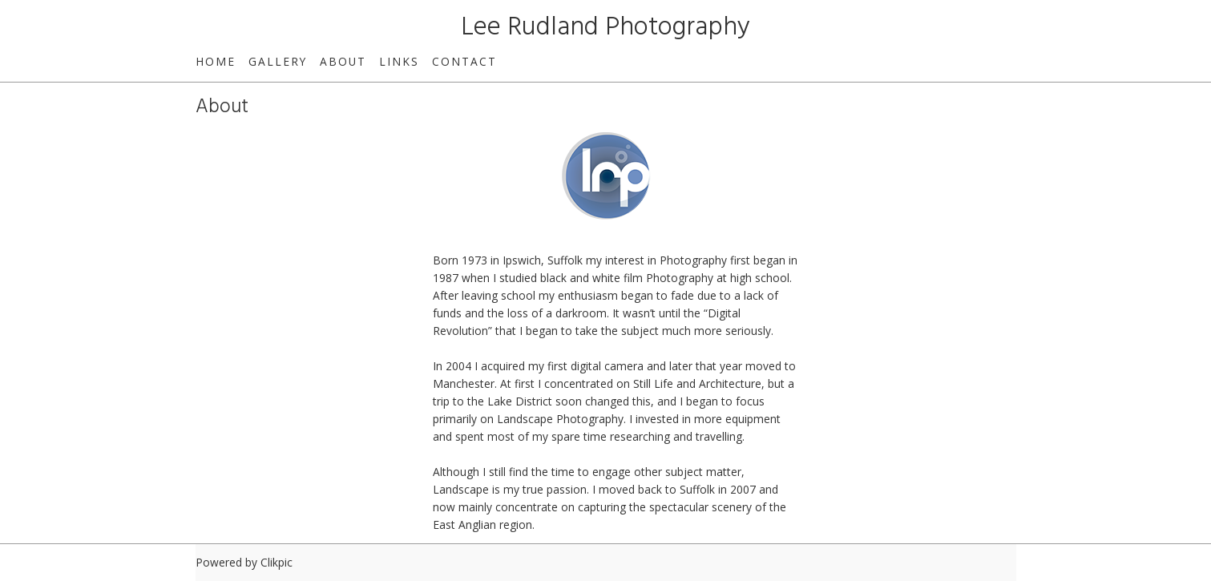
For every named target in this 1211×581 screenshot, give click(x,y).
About (343, 61)
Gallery (277, 61)
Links (399, 61)
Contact (464, 61)
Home (216, 61)
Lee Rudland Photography (605, 27)
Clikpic (276, 562)
